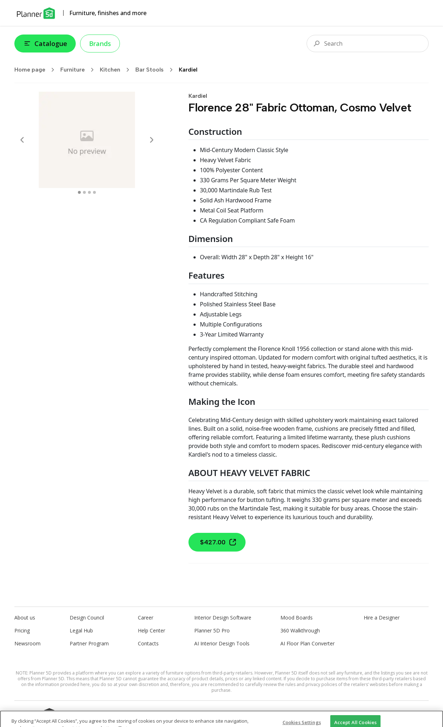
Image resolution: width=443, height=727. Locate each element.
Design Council (87, 617)
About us (24, 617)
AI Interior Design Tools (222, 643)
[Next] (151, 140)
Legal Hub (81, 630)
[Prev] (22, 140)
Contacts (148, 643)
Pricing (22, 630)
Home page (36, 70)
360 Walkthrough (300, 630)
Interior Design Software (222, 617)
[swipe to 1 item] (84, 192)
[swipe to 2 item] (89, 192)
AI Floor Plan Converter (307, 643)
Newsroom (27, 643)
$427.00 (218, 542)
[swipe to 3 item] (94, 192)
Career (145, 617)
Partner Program (89, 643)
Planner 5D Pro (212, 630)
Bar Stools (156, 70)
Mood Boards (296, 617)
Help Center (151, 630)
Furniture (79, 70)
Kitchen (117, 70)
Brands (100, 43)
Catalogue (45, 43)
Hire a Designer (382, 617)
